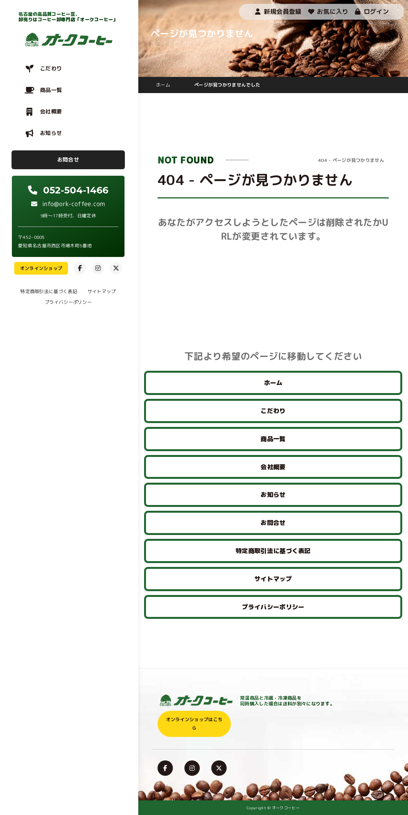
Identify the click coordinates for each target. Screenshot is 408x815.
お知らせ (51, 133)
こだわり (51, 68)
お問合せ (68, 159)
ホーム (273, 382)
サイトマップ (102, 291)
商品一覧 (51, 89)
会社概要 (51, 111)
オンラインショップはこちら (194, 723)
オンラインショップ (41, 268)
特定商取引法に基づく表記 (48, 291)
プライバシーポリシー (68, 302)
